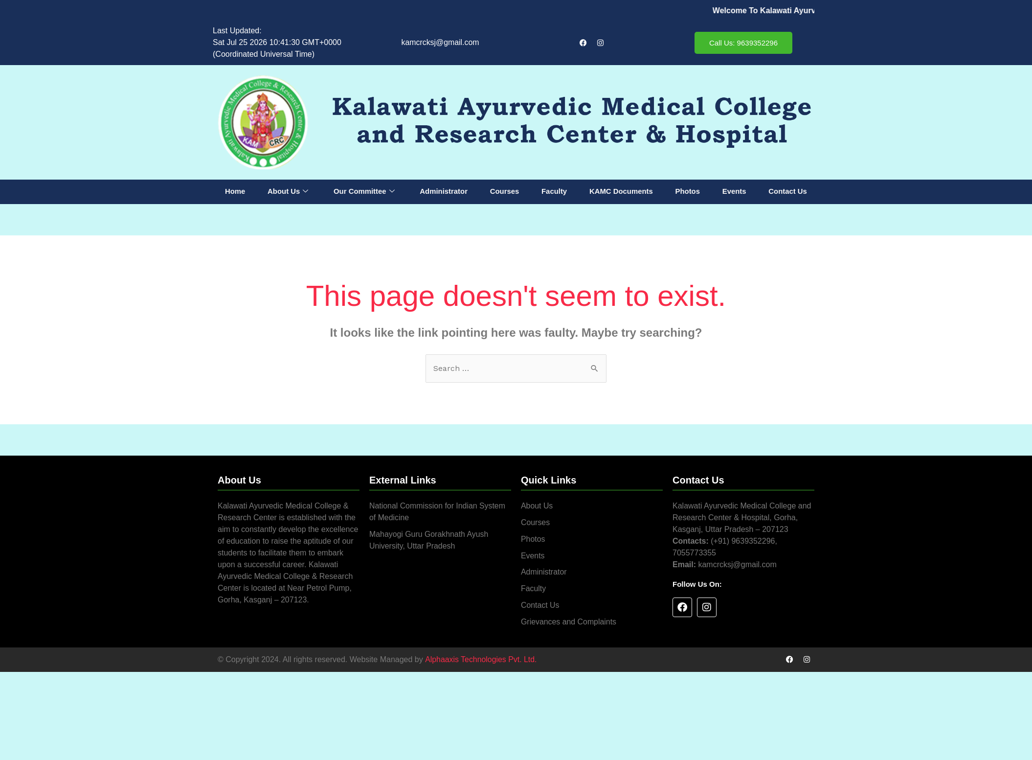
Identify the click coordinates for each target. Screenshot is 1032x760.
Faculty (554, 191)
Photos (687, 191)
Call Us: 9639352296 (743, 43)
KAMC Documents (621, 191)
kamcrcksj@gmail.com (440, 42)
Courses (504, 191)
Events (734, 191)
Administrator (444, 191)
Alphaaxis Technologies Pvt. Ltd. (481, 660)
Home (235, 191)
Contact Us (787, 191)
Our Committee (364, 192)
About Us (288, 192)
